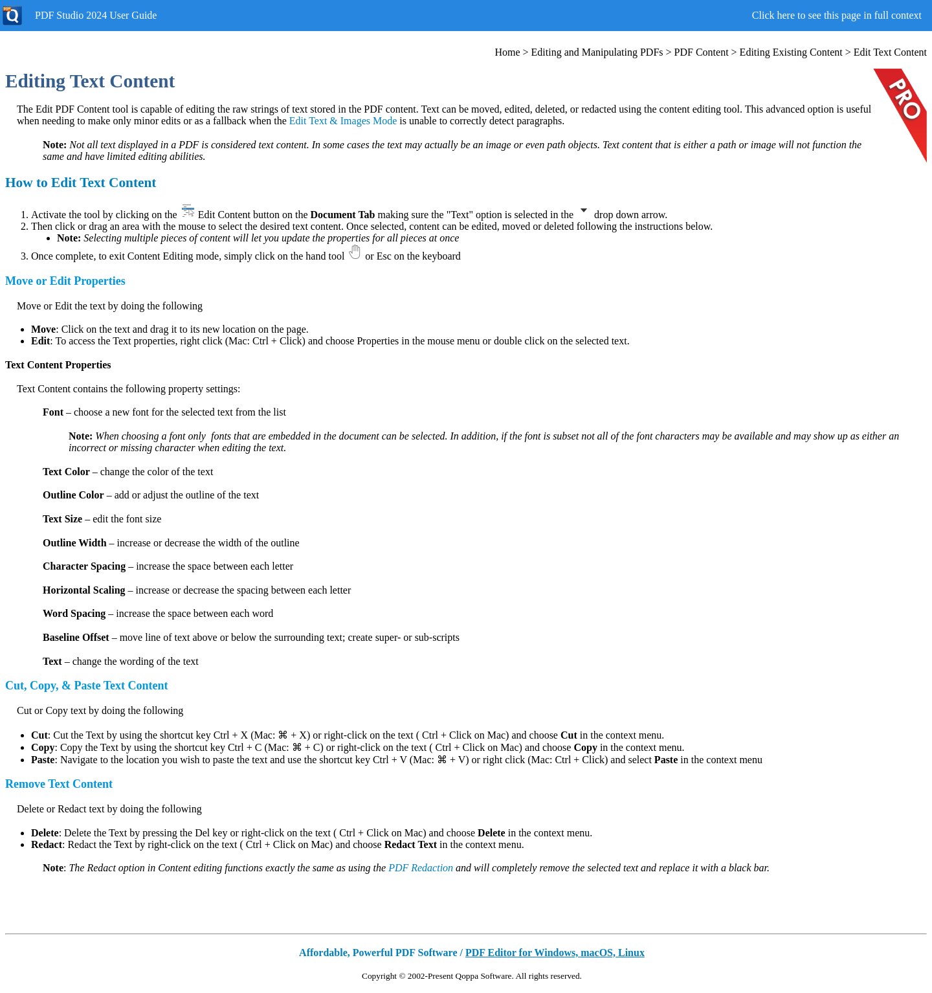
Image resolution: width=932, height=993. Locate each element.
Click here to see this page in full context (837, 15)
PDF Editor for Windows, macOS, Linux (555, 952)
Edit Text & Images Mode (343, 120)
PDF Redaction (420, 867)
